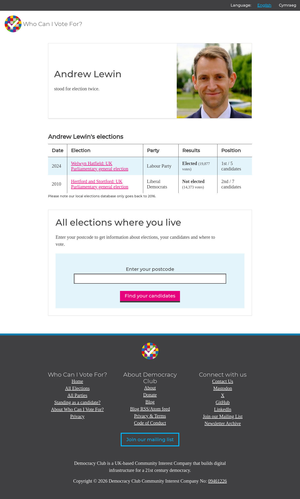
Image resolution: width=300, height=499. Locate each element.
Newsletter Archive (223, 423)
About (150, 387)
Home (77, 381)
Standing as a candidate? (77, 402)
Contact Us (222, 381)
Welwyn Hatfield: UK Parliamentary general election (99, 166)
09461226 (217, 481)
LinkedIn (222, 409)
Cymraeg (287, 5)
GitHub (223, 402)
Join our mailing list (150, 439)
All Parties (77, 395)
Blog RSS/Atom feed (150, 408)
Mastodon (222, 388)
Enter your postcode (150, 269)
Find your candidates (150, 296)
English (264, 5)
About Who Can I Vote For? (77, 409)
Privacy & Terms (150, 415)
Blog (150, 401)
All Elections (77, 388)
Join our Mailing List (222, 416)
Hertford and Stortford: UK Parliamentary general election (99, 184)
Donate (150, 394)
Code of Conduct (150, 423)
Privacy (77, 416)
